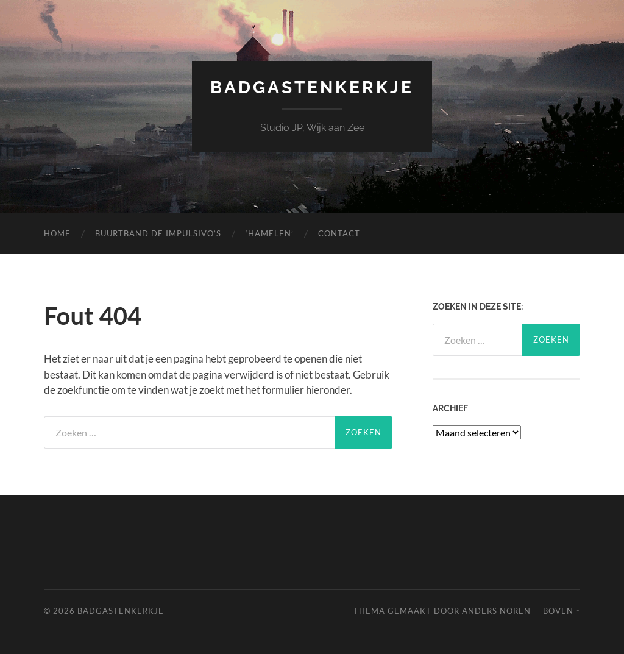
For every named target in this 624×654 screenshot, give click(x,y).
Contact (339, 233)
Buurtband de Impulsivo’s (158, 233)
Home (57, 233)
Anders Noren (496, 611)
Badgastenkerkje (312, 87)
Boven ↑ (561, 611)
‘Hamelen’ (270, 233)
